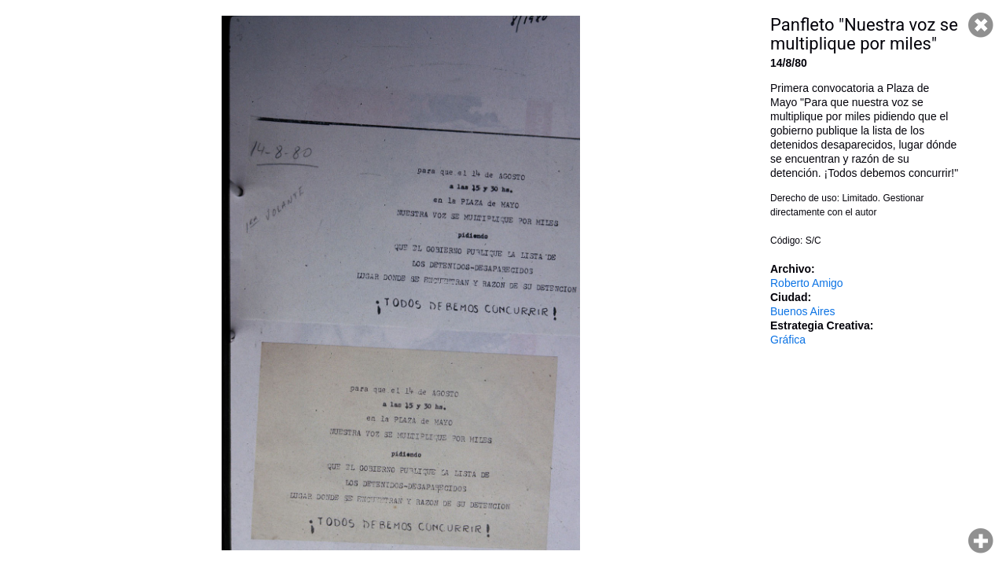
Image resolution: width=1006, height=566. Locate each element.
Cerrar (981, 25)
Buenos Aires (802, 311)
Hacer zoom (981, 541)
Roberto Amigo (806, 283)
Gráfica (788, 339)
